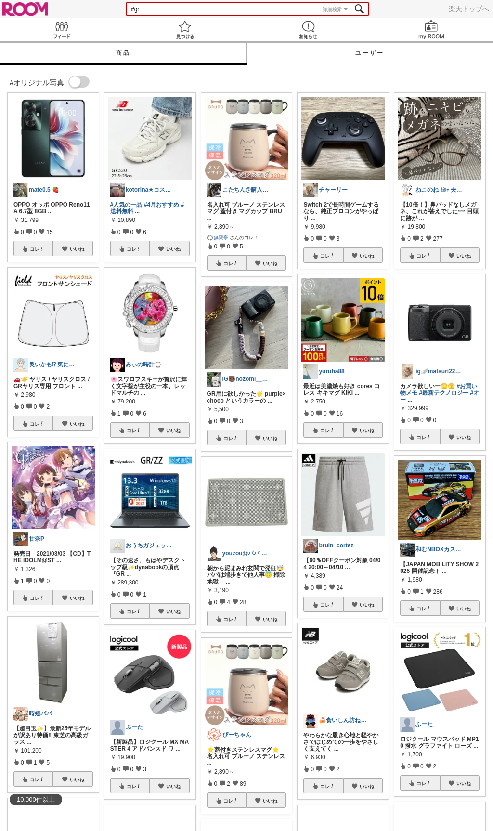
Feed (61, 29)
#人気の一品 (126, 204)
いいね (77, 249)
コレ (37, 249)
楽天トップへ (469, 9)
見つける (184, 29)
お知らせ (308, 29)
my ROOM (431, 29)
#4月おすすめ (161, 204)
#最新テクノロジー (444, 393)
